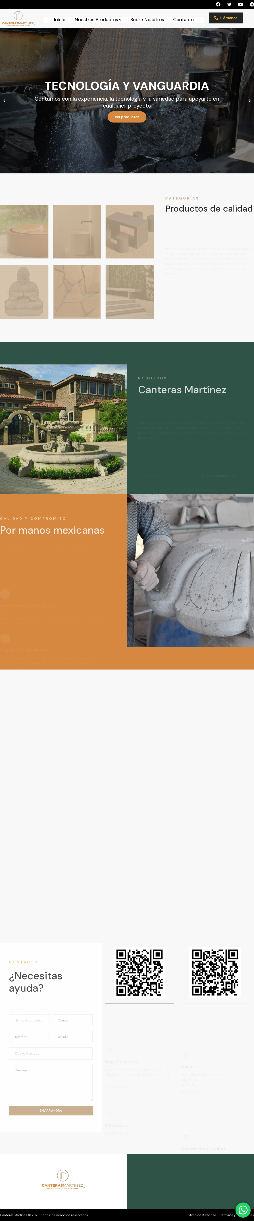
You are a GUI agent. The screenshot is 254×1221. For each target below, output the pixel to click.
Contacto (183, 20)
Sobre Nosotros (147, 20)
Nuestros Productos (98, 20)
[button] (4, 101)
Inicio (59, 20)
